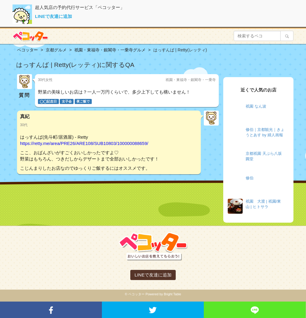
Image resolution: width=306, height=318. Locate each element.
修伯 (249, 178)
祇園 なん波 (256, 106)
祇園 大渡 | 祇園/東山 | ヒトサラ (263, 204)
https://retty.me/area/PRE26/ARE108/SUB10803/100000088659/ (84, 143)
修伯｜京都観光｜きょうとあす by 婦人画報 (265, 132)
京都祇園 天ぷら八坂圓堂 (264, 156)
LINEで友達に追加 (53, 16)
